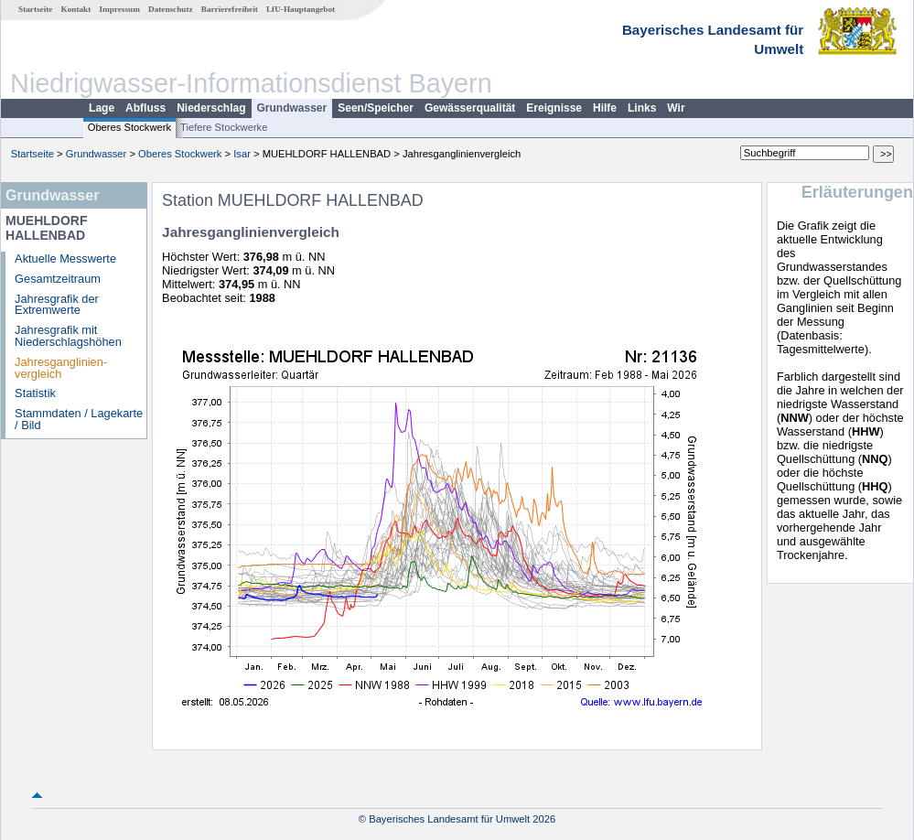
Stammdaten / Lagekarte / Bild (79, 419)
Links (642, 108)
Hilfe (605, 108)
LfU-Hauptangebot (300, 9)
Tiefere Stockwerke (223, 127)
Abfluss (145, 108)
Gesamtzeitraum (58, 278)
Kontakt (76, 9)
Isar (242, 153)
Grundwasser (292, 108)
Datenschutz (170, 9)
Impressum (120, 9)
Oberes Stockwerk (129, 127)
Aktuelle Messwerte (65, 258)
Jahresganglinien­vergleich (61, 368)
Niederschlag (211, 108)
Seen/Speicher (376, 108)
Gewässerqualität (470, 108)
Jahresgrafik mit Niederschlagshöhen (68, 336)
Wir (675, 108)
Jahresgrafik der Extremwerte (57, 305)
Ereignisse (554, 108)
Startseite (35, 9)
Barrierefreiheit (229, 9)
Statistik (35, 393)
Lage (101, 108)
